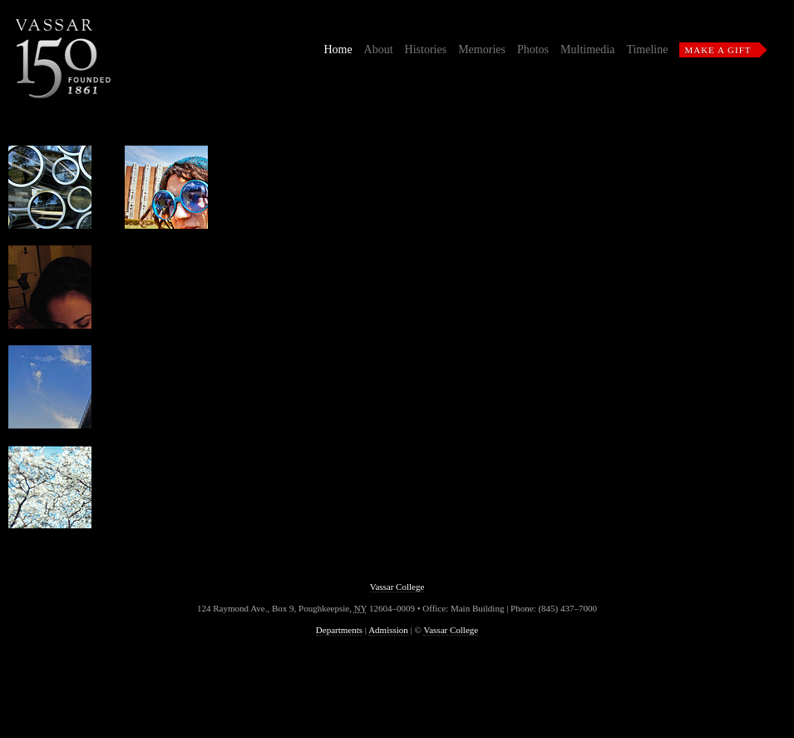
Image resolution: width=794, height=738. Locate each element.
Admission (388, 630)
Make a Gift (717, 50)
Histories (426, 49)
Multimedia (587, 49)
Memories (481, 49)
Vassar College (397, 587)
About (378, 49)
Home (337, 49)
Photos (533, 49)
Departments (339, 630)
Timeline (647, 49)
